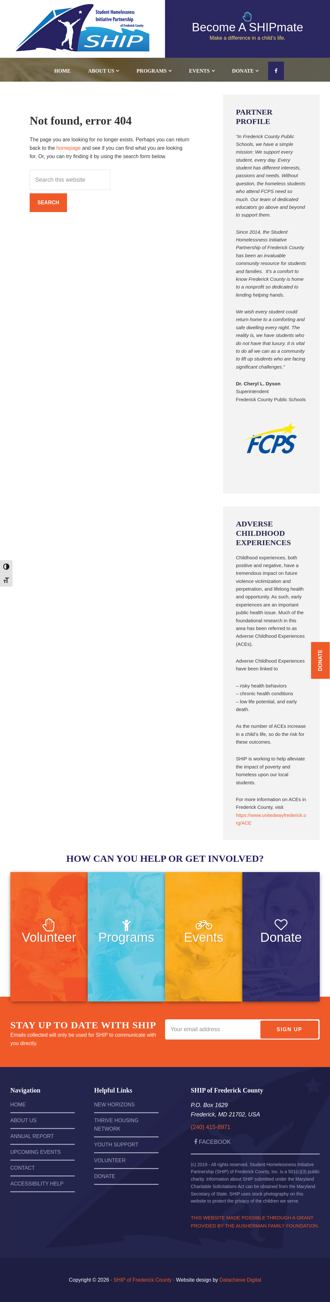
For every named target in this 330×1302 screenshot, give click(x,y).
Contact (22, 1168)
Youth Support (116, 1144)
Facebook (212, 1142)
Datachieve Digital (240, 1280)
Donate (281, 937)
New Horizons (114, 1104)
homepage (68, 148)
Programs (126, 937)
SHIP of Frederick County (82, 22)
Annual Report (32, 1136)
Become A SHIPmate (247, 27)
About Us (23, 1120)
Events (203, 937)
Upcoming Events (35, 1152)
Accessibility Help (36, 1183)
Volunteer (49, 937)
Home (18, 1104)
